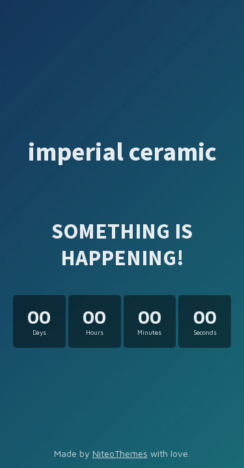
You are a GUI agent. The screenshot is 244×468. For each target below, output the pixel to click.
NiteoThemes (120, 453)
